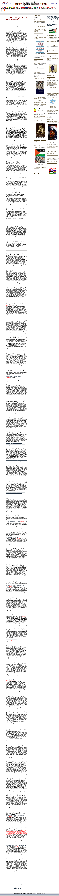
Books (47, 113)
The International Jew (38, 75)
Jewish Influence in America (39, 113)
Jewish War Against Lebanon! (51, 48)
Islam (30, 893)
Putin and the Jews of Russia (51, 156)
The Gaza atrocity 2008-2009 (51, 61)
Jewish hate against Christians (39, 56)
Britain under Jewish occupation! (52, 97)
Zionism (15, 893)
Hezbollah (38, 110)
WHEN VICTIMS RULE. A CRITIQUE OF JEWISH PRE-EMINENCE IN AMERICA (16, 884)
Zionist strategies (37, 72)
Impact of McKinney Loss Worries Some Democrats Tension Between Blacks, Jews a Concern (15, 493)
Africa (55, 107)
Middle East (51, 107)
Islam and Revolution (50, 50)
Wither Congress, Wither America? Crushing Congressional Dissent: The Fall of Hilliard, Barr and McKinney (15, 444)
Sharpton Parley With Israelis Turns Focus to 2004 (15, 585)
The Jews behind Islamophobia (39, 19)
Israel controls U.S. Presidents (39, 21)
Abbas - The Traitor (37, 145)
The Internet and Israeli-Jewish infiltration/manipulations (52, 111)
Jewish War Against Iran (38, 33)
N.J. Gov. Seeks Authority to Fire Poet (13, 521)
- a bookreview (52, 155)
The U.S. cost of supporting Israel (40, 118)
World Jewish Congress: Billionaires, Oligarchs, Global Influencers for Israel (51, 90)
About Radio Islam (42, 893)
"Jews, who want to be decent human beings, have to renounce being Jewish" (40, 30)
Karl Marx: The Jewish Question (40, 61)
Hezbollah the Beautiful (50, 79)
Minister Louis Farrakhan (10, 679)
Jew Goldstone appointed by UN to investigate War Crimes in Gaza (52, 122)
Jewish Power (22, 893)
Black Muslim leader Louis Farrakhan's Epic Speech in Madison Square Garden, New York (51, 84)
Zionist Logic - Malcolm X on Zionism (13, 268)
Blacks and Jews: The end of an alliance (13, 376)
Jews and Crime (49, 144)
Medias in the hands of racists (51, 163)
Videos (35, 68)
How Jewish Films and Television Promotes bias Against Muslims (52, 43)
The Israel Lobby (49, 142)
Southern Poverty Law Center (11, 639)
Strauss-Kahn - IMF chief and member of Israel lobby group (51, 165)
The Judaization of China (51, 115)
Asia (55, 106)
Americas (51, 106)
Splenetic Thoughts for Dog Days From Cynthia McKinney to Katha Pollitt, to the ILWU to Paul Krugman (16, 461)
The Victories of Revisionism (39, 23)
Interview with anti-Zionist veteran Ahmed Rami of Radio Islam (52, 94)
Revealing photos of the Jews (39, 102)
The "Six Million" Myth (50, 153)
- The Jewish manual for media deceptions (52, 54)
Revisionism (33, 893)
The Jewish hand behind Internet (40, 26)
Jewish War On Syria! (50, 75)
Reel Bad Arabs (37, 63)
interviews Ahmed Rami (39, 78)
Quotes (35, 169)
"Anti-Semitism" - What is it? (39, 66)
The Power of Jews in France (51, 119)
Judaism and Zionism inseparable (40, 100)
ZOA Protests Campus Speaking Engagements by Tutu (16, 845)
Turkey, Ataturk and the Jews (39, 120)
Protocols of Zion (37, 147)
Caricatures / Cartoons (38, 171)
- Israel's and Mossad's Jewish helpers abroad (52, 147)
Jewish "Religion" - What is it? (51, 161)
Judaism (18, 893)
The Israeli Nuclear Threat (51, 151)
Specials (37, 893)
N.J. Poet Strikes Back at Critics (12, 537)
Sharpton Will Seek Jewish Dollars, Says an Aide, (15, 815)
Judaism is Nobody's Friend (51, 45)
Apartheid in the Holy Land (11, 302)
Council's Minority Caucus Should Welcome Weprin (15, 253)
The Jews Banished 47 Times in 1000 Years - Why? (40, 70)
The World (27, 893)
